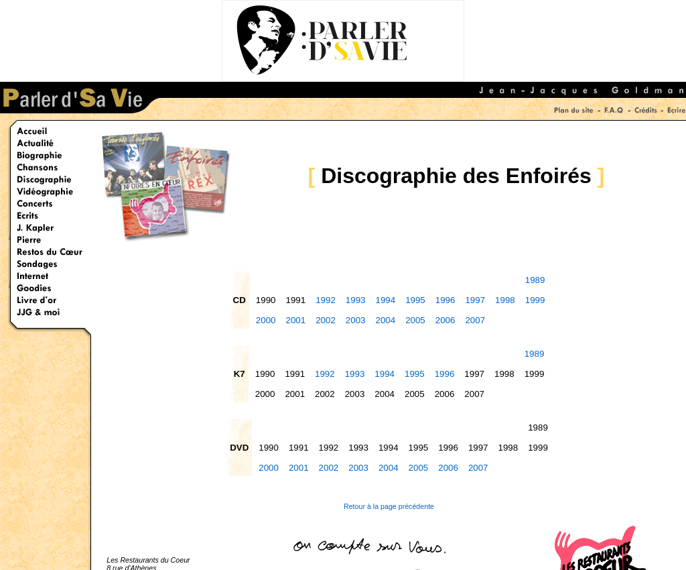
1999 (535, 300)
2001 (296, 320)
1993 (356, 300)
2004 (385, 320)
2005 (415, 320)
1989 (535, 280)
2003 (356, 320)
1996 (445, 300)
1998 (505, 300)
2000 (266, 320)
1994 (385, 300)
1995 (415, 300)
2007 (475, 320)
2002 (326, 320)
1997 (475, 300)
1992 (326, 300)
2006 (445, 320)
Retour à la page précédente (389, 506)
